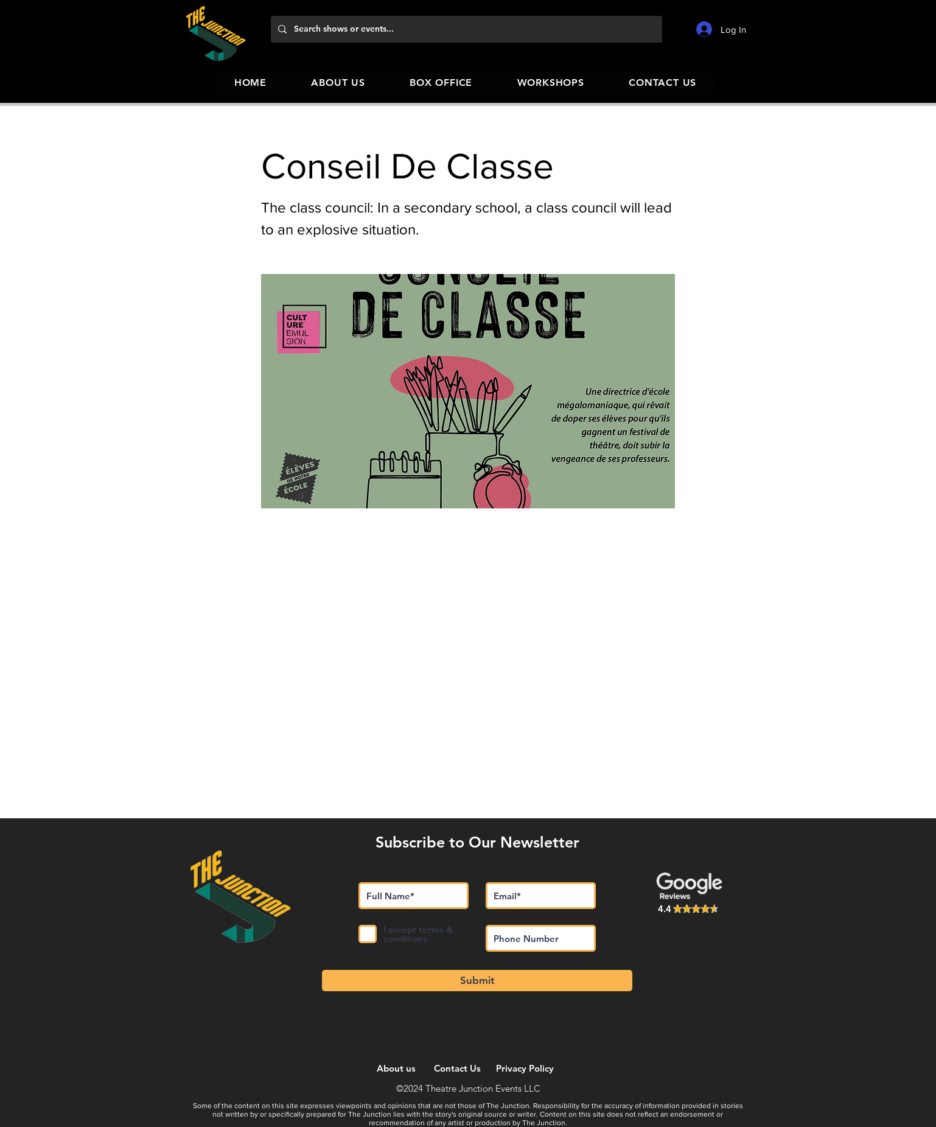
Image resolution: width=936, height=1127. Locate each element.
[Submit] (477, 980)
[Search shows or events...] (465, 29)
